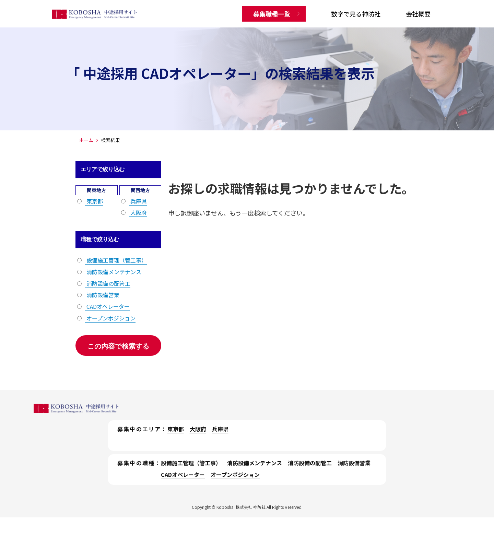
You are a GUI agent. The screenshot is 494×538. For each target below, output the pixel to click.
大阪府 (138, 212)
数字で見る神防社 (355, 13)
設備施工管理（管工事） (116, 260)
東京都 (94, 201)
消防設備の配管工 (107, 283)
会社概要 (418, 13)
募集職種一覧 (271, 13)
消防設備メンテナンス (113, 272)
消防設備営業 (102, 295)
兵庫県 (138, 201)
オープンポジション (110, 318)
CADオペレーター (107, 306)
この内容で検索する (118, 346)
